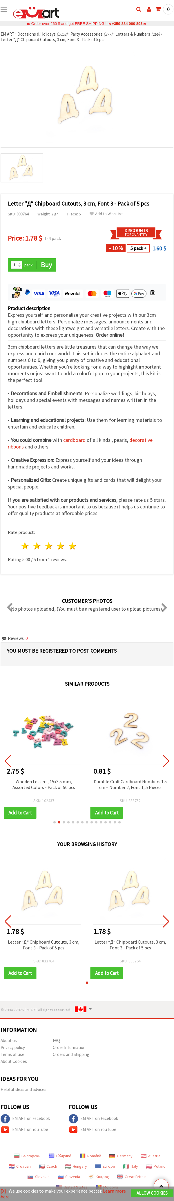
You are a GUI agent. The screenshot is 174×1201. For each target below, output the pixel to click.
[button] (54, 822)
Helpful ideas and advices (23, 1089)
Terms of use (12, 1054)
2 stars (37, 546)
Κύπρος (98, 1177)
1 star (25, 546)
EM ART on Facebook (25, 1118)
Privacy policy (13, 1047)
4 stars (61, 546)
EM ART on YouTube (24, 1129)
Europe (105, 1166)
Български (27, 1156)
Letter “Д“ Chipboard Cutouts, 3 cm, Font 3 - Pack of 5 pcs (43, 945)
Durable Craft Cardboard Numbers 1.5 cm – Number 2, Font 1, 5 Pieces (130, 784)
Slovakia (39, 1176)
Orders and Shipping (71, 1054)
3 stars (49, 546)
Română (90, 1156)
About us (9, 1040)
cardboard (74, 440)
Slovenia (69, 1176)
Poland (156, 1166)
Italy (130, 1166)
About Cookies (14, 1061)
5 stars (73, 546)
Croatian (20, 1166)
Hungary (76, 1166)
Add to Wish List (106, 214)
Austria (150, 1155)
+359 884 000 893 (127, 23)
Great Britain (131, 1177)
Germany (121, 1155)
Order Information (69, 1047)
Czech (48, 1166)
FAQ (56, 1040)
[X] (3, 1191)
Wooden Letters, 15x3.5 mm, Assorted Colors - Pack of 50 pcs (43, 784)
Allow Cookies (152, 1193)
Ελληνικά (60, 1156)
